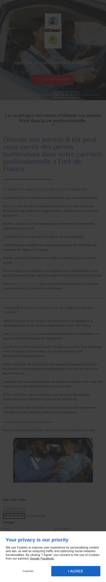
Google (35, 558)
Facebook (47, 558)
